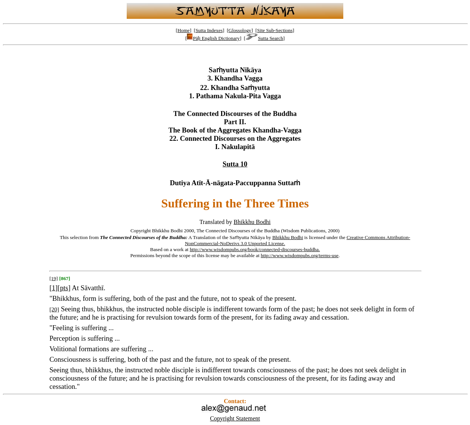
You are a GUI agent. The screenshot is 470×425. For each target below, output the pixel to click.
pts (64, 288)
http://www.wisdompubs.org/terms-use (300, 255)
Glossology (240, 30)
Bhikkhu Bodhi (251, 222)
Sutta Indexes (209, 30)
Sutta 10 (235, 164)
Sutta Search (264, 38)
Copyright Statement (235, 418)
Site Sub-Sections (275, 30)
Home (183, 30)
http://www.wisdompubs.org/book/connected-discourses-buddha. (255, 249)
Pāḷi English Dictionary (213, 38)
